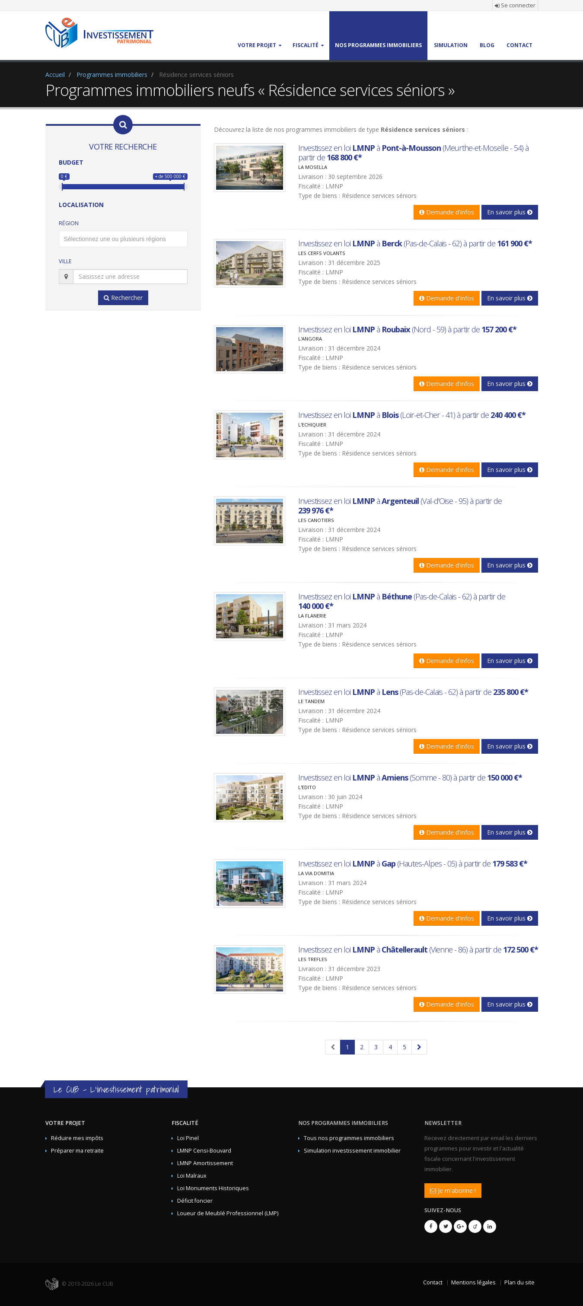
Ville (65, 261)
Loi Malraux (192, 1175)
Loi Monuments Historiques (213, 1188)
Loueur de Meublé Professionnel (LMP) (227, 1213)
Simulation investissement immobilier (352, 1150)
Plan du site (519, 1282)
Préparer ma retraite (77, 1150)
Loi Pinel (188, 1138)
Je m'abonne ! (453, 1190)
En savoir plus (509, 212)
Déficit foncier (195, 1200)
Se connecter (515, 5)
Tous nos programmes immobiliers (349, 1138)
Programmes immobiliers (111, 74)
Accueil (55, 74)
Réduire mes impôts (77, 1138)
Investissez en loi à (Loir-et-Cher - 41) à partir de (412, 415)
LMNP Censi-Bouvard (204, 1150)
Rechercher (123, 297)
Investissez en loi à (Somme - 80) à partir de (410, 777)
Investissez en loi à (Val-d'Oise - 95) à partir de (400, 506)
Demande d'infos (446, 212)
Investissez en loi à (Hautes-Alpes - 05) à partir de (412, 863)
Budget (71, 162)
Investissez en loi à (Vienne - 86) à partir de (418, 949)
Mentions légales (473, 1282)
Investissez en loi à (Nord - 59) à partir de (407, 329)
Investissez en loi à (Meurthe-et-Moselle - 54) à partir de (413, 152)
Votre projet (65, 1123)
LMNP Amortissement (205, 1163)
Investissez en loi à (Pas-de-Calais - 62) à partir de (415, 243)
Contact (433, 1282)
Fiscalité (185, 1123)
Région (69, 223)
